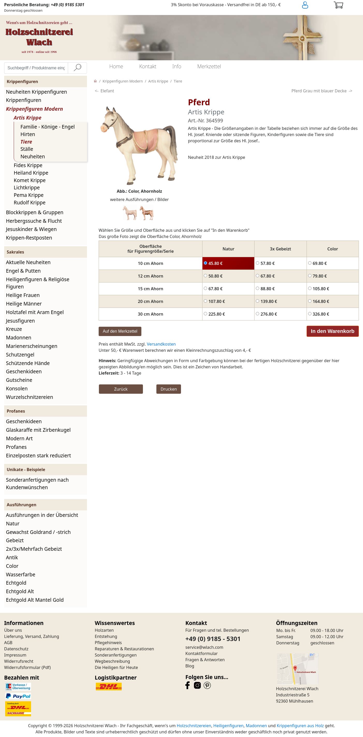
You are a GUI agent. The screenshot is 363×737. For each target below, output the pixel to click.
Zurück (121, 389)
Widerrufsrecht (18, 661)
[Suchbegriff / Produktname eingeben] (36, 68)
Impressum (15, 655)
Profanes (16, 446)
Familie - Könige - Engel (47, 126)
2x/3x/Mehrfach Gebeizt (34, 548)
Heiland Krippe (31, 172)
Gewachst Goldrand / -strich (38, 531)
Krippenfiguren (23, 99)
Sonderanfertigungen (116, 655)
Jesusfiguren (20, 320)
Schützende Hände (28, 363)
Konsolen (17, 388)
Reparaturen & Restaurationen (124, 649)
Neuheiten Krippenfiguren (36, 91)
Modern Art (19, 438)
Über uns (13, 630)
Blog (189, 666)
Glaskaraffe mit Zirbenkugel (38, 429)
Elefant (107, 91)
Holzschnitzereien (194, 725)
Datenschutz (16, 649)
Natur (12, 523)
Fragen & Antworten (205, 659)
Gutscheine (19, 379)
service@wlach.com (204, 647)
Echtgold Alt (20, 591)
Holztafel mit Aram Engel (35, 312)
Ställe (26, 148)
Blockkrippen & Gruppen (34, 212)
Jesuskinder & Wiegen (31, 229)
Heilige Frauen (23, 295)
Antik (12, 557)
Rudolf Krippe (30, 202)
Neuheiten (32, 156)
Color (12, 565)
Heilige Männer (24, 303)
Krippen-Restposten (29, 237)
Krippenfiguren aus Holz (300, 725)
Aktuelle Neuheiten (28, 262)
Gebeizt (15, 540)
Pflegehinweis (108, 642)
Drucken (169, 389)
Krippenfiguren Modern (34, 108)
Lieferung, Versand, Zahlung (31, 636)
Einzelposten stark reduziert (38, 455)
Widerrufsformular (22, 667)
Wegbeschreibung (112, 661)
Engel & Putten (23, 270)
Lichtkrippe (27, 187)
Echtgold (16, 582)
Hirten (27, 134)
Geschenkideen (24, 371)
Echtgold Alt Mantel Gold (35, 599)
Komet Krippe (30, 180)
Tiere (26, 141)
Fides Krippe (28, 165)
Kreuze (14, 328)
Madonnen (18, 337)
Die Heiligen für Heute (116, 667)
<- (96, 91)
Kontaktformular (201, 653)
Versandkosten (161, 344)
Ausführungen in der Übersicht (42, 514)
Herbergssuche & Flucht (34, 220)
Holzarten (104, 630)
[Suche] (77, 68)
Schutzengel (20, 354)
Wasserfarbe (20, 574)
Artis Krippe (27, 117)
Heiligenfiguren (228, 725)
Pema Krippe (28, 194)
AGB (8, 642)
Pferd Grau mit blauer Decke (319, 91)
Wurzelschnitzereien (29, 396)
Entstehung (106, 636)
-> (350, 91)
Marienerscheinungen (31, 346)
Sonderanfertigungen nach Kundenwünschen (37, 483)
